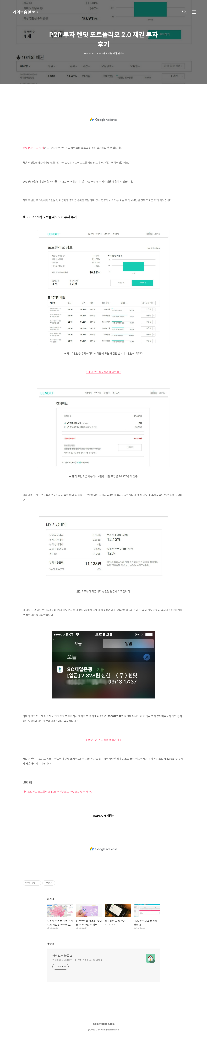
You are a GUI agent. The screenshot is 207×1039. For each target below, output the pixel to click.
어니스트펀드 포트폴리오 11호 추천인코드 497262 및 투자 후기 (58, 792)
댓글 (50, 944)
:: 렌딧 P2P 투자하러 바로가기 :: (103, 372)
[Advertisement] (103, 119)
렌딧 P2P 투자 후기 (33, 148)
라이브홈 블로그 (26, 12)
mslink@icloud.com (104, 1023)
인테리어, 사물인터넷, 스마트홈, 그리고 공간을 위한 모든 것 (79, 960)
